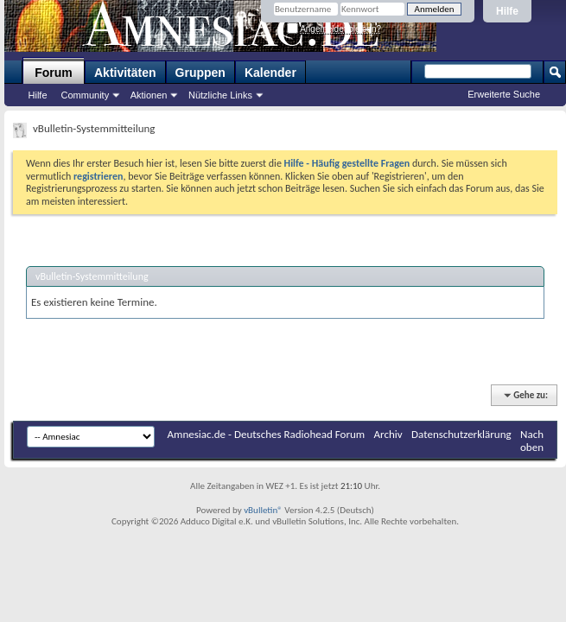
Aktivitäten (125, 72)
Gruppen (200, 72)
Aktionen (149, 95)
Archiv (388, 434)
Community (85, 95)
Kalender (270, 72)
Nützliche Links (220, 95)
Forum (54, 72)
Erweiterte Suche (503, 94)
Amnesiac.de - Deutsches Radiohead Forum (267, 434)
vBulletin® (263, 510)
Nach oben (532, 441)
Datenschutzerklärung (461, 434)
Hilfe (507, 11)
